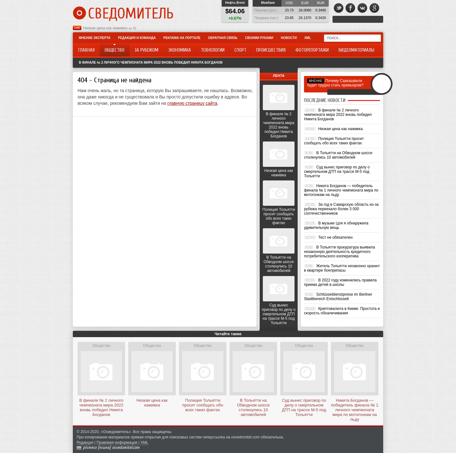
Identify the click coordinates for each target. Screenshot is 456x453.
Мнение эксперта (94, 38)
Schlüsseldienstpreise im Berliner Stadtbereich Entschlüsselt (338, 296)
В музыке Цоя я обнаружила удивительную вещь (336, 225)
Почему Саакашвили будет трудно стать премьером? (335, 83)
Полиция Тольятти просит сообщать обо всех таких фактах (279, 216)
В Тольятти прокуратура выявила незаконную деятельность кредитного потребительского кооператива (339, 251)
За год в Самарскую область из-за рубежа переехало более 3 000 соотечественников (341, 209)
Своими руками (259, 38)
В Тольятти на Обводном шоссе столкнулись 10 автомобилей (278, 264)
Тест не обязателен (335, 237)
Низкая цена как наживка (105, 28)
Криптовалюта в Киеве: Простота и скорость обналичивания (342, 310)
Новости (289, 38)
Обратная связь (223, 38)
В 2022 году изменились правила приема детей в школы (340, 282)
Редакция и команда (136, 38)
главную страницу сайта (192, 103)
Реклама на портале (181, 38)
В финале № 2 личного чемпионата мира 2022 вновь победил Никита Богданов (151, 62)
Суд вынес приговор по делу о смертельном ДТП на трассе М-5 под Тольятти (278, 314)
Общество (101, 345)
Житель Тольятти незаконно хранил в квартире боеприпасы (342, 268)
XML (307, 38)
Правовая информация (117, 442)
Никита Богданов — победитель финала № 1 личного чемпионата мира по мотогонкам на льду (341, 190)
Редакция (85, 442)
